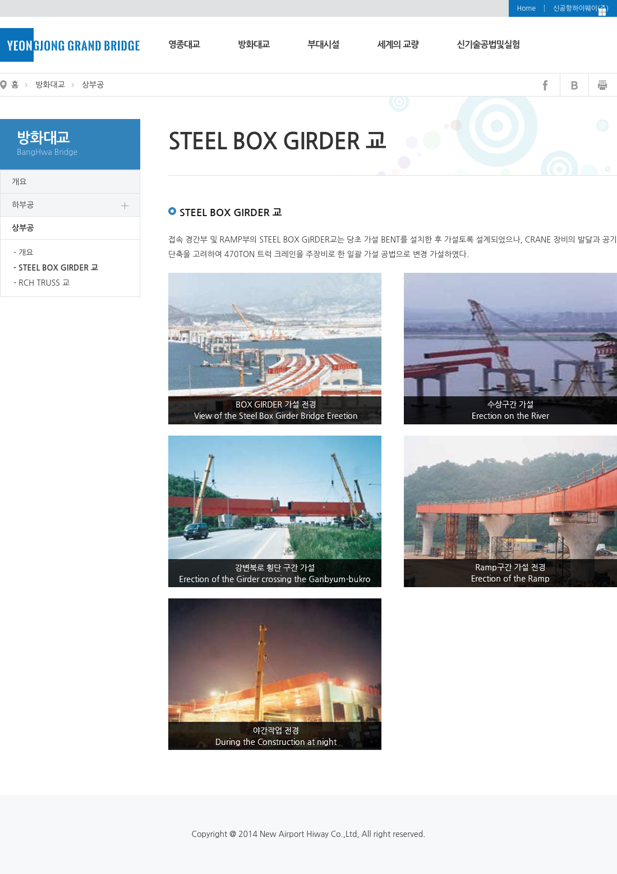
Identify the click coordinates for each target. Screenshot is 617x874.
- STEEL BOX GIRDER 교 (55, 268)
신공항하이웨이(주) (581, 8)
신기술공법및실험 (488, 44)
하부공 (23, 205)
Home (526, 8)
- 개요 (23, 253)
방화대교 (253, 44)
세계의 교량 (398, 44)
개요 (19, 182)
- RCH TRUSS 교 (41, 283)
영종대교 (184, 44)
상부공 (23, 228)
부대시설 (323, 44)
